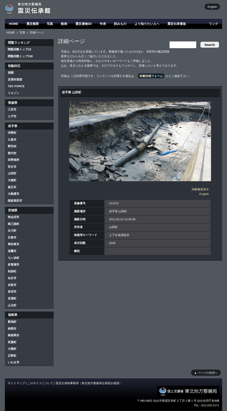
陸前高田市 (15, 200)
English (212, 6)
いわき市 (13, 362)
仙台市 (12, 278)
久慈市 (12, 139)
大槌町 (12, 180)
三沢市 (12, 109)
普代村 (12, 153)
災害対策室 (15, 79)
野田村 (12, 146)
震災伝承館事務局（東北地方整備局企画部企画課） (89, 383)
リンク (213, 24)
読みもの (120, 24)
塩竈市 (12, 251)
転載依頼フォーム (151, 76)
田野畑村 (13, 159)
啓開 (11, 72)
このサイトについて (40, 383)
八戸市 (12, 116)
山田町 (12, 173)
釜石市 (12, 187)
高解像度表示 (200, 189)
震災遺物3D (83, 24)
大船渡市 (13, 193)
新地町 (12, 321)
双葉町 (12, 342)
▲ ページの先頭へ (206, 372)
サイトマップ (16, 383)
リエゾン (13, 93)
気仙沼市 (13, 217)
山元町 (12, 305)
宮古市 (12, 166)
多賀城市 (13, 264)
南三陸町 (13, 224)
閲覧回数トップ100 (20, 56)
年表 (103, 24)
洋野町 (12, 132)
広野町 (12, 355)
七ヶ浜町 (13, 258)
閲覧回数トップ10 (19, 49)
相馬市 (12, 328)
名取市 (12, 285)
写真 (50, 24)
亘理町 (12, 298)
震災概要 (32, 24)
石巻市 (12, 237)
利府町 (12, 271)
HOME (13, 24)
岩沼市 (12, 291)
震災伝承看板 (176, 24)
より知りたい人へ (147, 24)
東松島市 (13, 244)
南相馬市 (13, 335)
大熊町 (12, 348)
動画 (64, 24)
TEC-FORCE (16, 86)
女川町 (12, 230)
